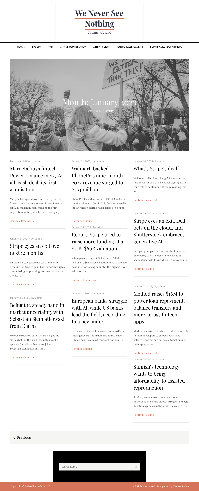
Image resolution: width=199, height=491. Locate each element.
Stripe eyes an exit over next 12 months (35, 249)
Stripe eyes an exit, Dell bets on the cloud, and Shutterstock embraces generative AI (159, 231)
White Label (101, 47)
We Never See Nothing (99, 18)
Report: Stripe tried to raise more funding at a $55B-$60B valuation (97, 241)
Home (21, 47)
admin (38, 161)
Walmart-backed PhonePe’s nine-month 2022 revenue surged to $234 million (97, 179)
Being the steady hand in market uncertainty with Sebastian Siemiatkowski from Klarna (37, 315)
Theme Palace (181, 486)
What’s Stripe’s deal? (156, 168)
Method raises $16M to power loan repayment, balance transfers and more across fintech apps (159, 307)
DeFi (50, 47)
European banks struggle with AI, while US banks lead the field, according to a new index (99, 311)
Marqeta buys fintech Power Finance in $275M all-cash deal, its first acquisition (36, 179)
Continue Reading (22, 221)
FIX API (36, 47)
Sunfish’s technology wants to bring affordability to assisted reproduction (159, 377)
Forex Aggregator (130, 47)
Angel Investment (73, 47)
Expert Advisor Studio (166, 47)
